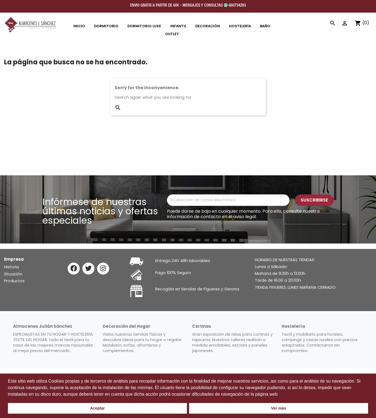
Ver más (278, 408)
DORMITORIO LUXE (144, 26)
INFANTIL (178, 26)
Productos (14, 281)
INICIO (79, 26)
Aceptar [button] (97, 408)
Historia (11, 267)
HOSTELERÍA (240, 26)
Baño (265, 26)
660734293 (235, 5)
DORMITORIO (106, 26)
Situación (13, 274)
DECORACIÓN (207, 26)
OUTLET (172, 34)
